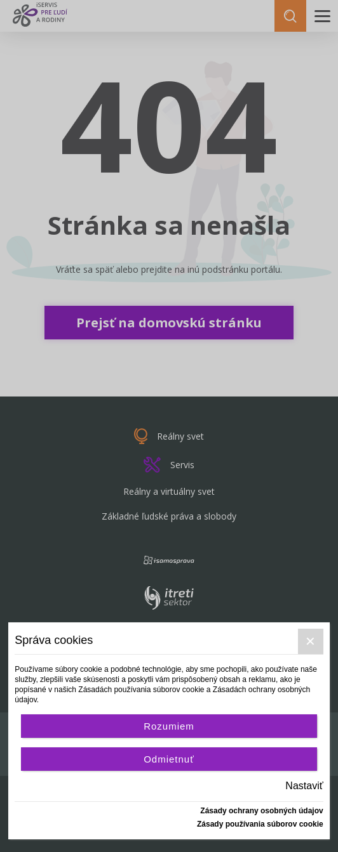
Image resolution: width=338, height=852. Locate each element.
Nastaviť (304, 785)
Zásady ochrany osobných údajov (261, 810)
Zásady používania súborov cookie (260, 824)
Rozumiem (169, 726)
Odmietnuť (169, 759)
